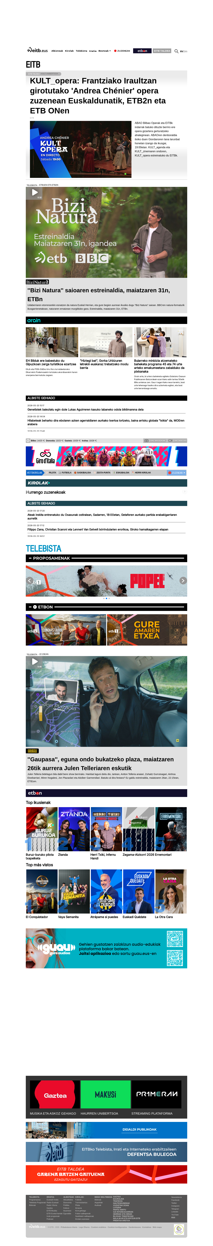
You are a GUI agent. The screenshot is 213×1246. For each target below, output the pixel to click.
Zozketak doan (121, 1205)
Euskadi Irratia (52, 1200)
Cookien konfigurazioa (117, 1227)
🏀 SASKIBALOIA (82, 473)
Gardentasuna (135, 1227)
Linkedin (174, 1212)
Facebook (175, 1200)
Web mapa (157, 1227)
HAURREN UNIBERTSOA (99, 1113)
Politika (66, 1205)
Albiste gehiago (41, 398)
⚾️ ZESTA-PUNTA (102, 473)
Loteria (117, 1208)
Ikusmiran (67, 1211)
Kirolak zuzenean (82, 1219)
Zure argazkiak (155, 440)
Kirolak (69, 51)
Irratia (93, 51)
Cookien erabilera (98, 1227)
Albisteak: (69, 1197)
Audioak (98, 1205)
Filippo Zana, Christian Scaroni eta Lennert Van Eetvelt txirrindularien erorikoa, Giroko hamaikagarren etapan (97, 529)
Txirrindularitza (81, 1203)
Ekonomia (67, 1203)
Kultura (66, 1208)
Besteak (104, 51)
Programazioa (34, 1200)
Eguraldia (67, 1214)
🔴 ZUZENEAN (175, 472)
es (186, 51)
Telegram (175, 1209)
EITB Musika (52, 1211)
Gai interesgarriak (123, 1212)
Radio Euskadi (52, 1203)
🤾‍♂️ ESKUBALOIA (121, 473)
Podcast (50, 1219)
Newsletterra (176, 1197)
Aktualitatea (68, 1200)
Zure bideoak (177, 440)
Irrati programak (53, 1216)
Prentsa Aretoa (121, 1221)
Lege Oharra (84, 1227)
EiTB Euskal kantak (54, 1214)
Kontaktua (146, 1227)
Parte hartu (119, 1210)
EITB (33, 65)
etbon (45, 607)
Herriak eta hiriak (122, 1214)
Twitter (174, 1203)
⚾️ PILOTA (51, 473)
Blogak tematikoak (123, 1216)
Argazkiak (99, 1203)
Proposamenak (51, 558)
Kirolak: (79, 1197)
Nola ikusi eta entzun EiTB (126, 1218)
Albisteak (57, 51)
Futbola (78, 1200)
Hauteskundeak (121, 1203)
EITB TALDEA (162, 50)
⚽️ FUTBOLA (65, 473)
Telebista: (34, 1197)
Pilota (77, 1205)
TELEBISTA (43, 549)
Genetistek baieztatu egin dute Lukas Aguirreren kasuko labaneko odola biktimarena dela (85, 409)
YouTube (175, 1215)
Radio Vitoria (52, 1205)
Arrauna (78, 1208)
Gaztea (49, 1208)
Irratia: (50, 1197)
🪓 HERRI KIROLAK (141, 473)
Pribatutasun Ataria (69, 1227)
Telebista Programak (37, 1203)
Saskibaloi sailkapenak (84, 1216)
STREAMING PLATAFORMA (152, 1113)
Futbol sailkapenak (83, 1214)
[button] (104, 598)
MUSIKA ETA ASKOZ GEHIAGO (53, 1113)
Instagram (175, 1206)
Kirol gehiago (80, 1211)
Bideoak (32, 1205)
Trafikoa (118, 1201)
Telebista (81, 51)
